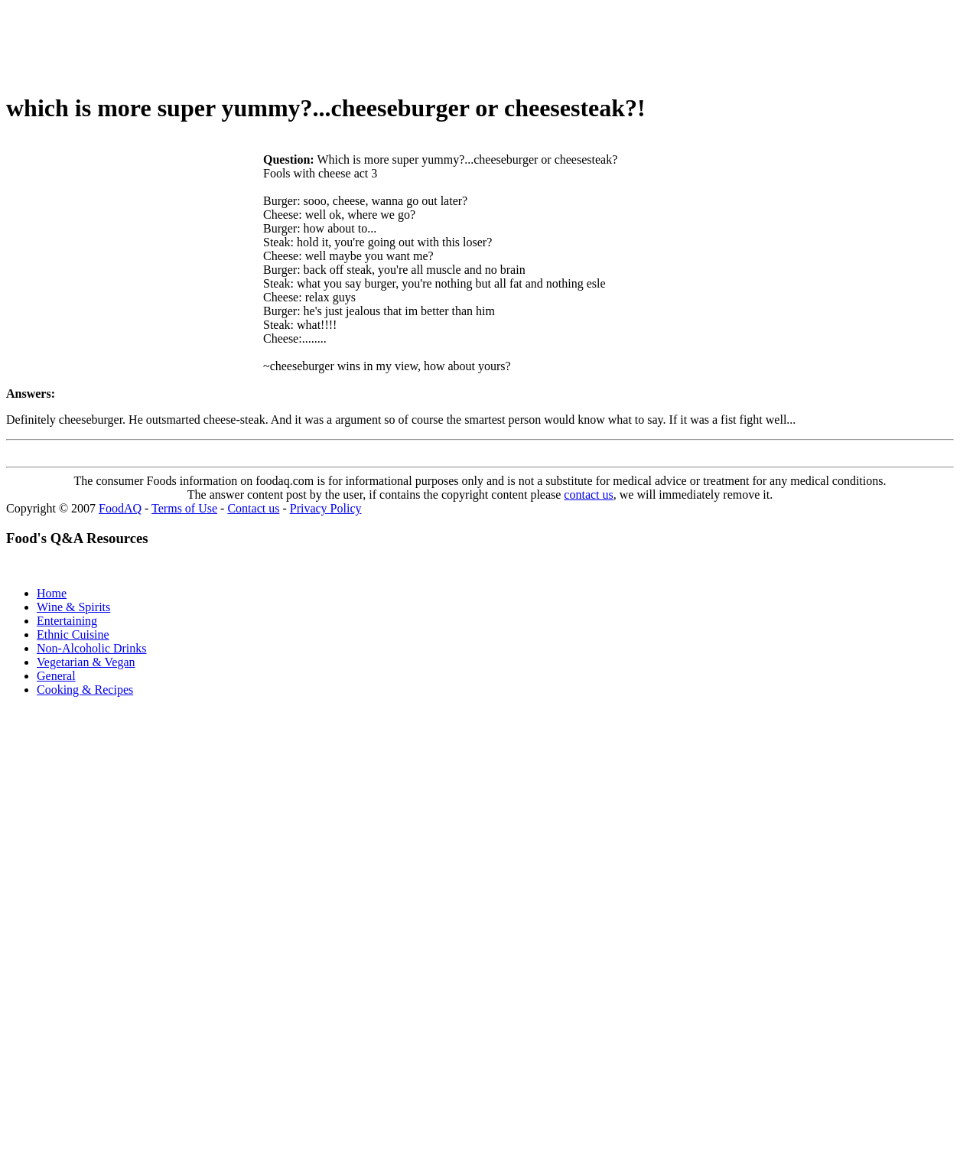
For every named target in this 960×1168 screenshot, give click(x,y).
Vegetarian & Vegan (86, 662)
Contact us (253, 508)
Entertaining (67, 620)
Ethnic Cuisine (73, 634)
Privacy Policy (326, 508)
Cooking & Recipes (85, 689)
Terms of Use (184, 508)
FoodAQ (120, 508)
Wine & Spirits (73, 606)
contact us (588, 494)
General (56, 675)
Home (52, 593)
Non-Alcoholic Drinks (92, 648)
